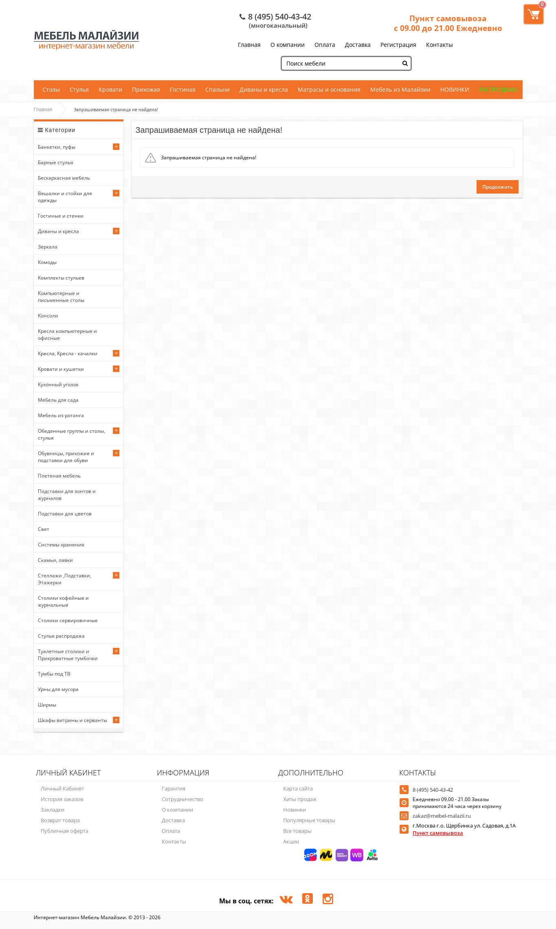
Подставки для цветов (65, 513)
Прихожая (146, 89)
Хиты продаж (300, 799)
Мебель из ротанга (61, 415)
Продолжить (497, 186)
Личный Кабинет (62, 788)
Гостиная (183, 89)
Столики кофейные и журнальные (63, 601)
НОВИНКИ (454, 89)
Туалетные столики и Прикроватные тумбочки (68, 655)
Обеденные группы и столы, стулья (71, 434)
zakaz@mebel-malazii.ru (442, 815)
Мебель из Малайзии (400, 89)
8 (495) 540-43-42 (279, 16)
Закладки (52, 809)
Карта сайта (298, 788)
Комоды (47, 262)
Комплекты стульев (61, 277)
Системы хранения (61, 544)
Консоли (48, 315)
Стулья (79, 89)
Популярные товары (309, 820)
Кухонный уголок (58, 384)
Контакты (439, 44)
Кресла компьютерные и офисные (67, 334)
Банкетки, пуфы (56, 146)
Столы (51, 89)
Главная (249, 44)
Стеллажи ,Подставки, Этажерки (64, 579)
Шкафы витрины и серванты (72, 720)
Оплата (324, 44)
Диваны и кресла (264, 89)
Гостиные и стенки (61, 215)
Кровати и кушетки (61, 368)
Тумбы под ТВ (54, 673)
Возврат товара (60, 820)
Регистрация (398, 44)
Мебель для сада (58, 399)
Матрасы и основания (329, 89)
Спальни (217, 89)
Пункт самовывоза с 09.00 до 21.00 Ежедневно (448, 23)
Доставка (358, 44)
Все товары (297, 830)
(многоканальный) (278, 25)
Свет (43, 529)
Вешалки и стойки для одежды (65, 197)
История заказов (62, 799)
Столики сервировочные (68, 620)
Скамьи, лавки (55, 560)
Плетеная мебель (59, 475)
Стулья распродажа (61, 635)
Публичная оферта (64, 830)
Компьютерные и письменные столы (61, 297)
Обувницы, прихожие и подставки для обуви (66, 457)
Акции (291, 841)
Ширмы (47, 704)
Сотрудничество (182, 799)
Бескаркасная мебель (64, 177)
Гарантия (173, 788)
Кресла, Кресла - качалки (67, 353)
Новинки (294, 809)
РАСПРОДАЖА (498, 89)
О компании (287, 44)
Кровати (110, 89)
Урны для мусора (58, 689)
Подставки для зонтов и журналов (67, 495)
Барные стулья (55, 162)
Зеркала (47, 246)
